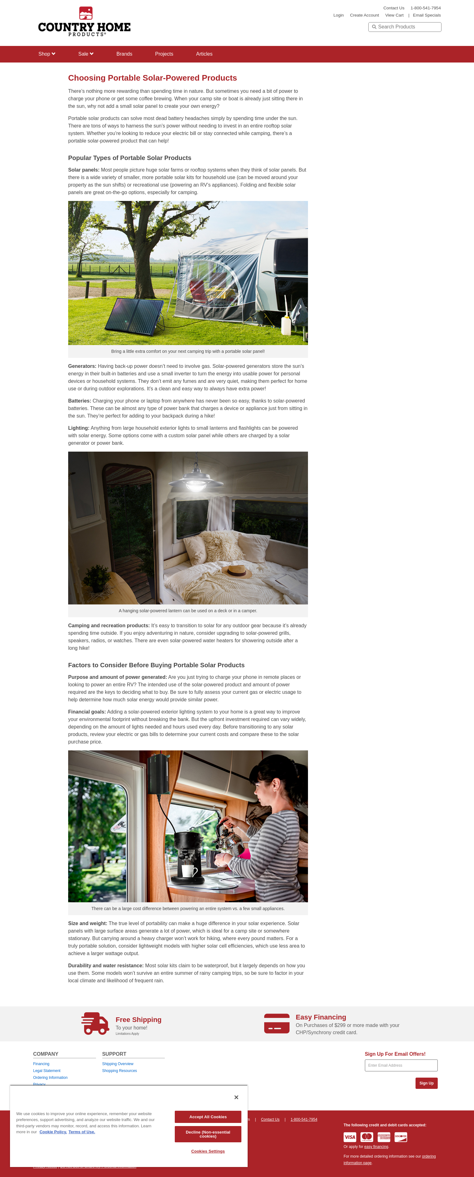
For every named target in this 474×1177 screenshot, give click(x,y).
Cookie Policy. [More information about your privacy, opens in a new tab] (53, 1131)
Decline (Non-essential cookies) (208, 1134)
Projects (164, 54)
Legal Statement (46, 1071)
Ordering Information (50, 1077)
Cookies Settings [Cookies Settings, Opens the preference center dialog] (208, 1151)
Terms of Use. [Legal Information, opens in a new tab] (81, 1131)
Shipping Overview (118, 1064)
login (338, 15)
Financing (41, 1064)
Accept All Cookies (208, 1116)
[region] (129, 1126)
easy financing (376, 1146)
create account (364, 15)
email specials (427, 15)
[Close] (236, 1097)
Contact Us (393, 8)
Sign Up (427, 1083)
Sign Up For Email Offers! (395, 1054)
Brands (125, 54)
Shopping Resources (119, 1071)
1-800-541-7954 (426, 8)
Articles (204, 54)
